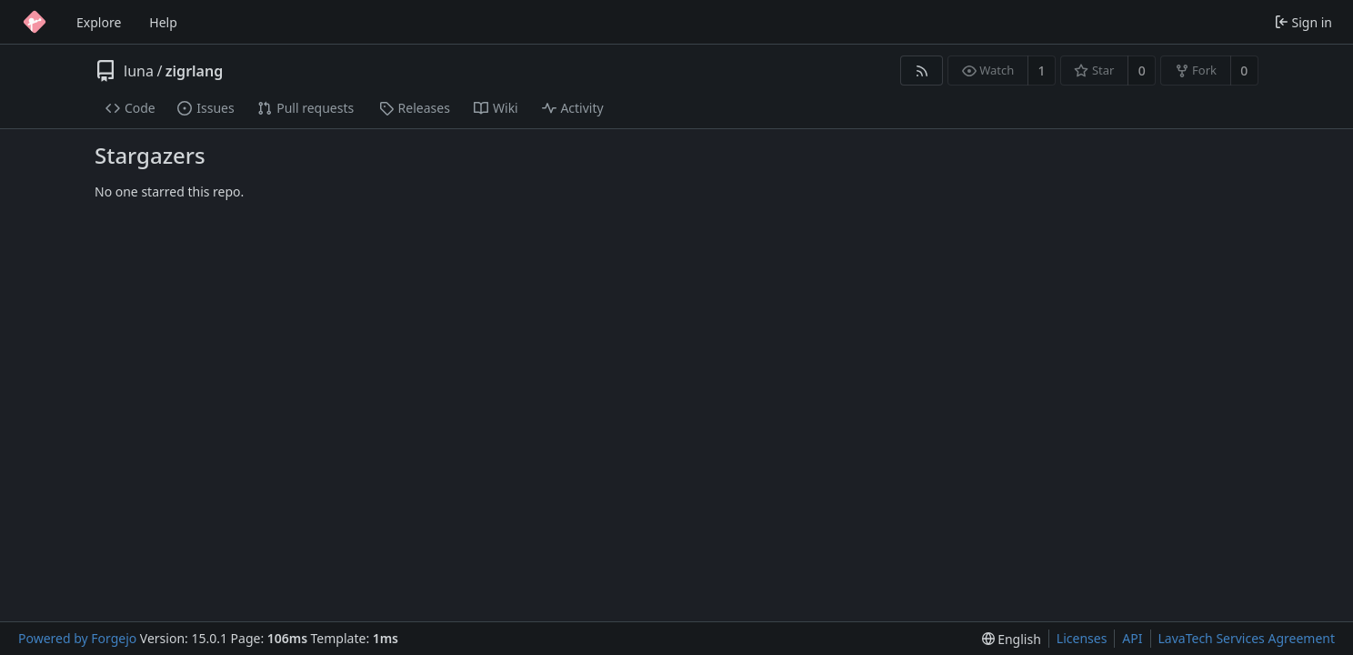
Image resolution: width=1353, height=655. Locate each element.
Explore (98, 22)
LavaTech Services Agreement (1246, 638)
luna (139, 71)
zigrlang (194, 71)
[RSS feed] (921, 70)
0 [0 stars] (1142, 70)
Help (163, 22)
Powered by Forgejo (77, 638)
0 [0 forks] (1244, 70)
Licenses (1082, 638)
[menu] (1011, 639)
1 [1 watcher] (1042, 70)
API (1132, 638)
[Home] (34, 21)
